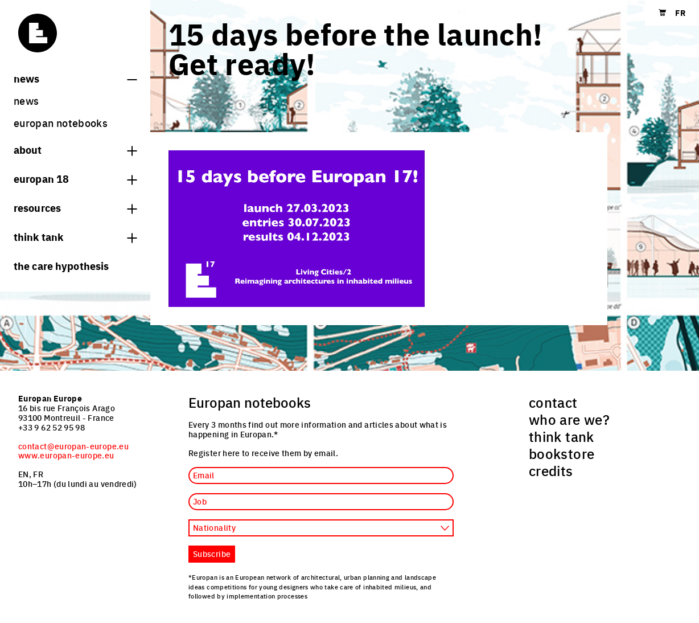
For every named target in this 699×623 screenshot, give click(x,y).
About (75, 149)
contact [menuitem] (553, 402)
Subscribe (212, 553)
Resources (75, 207)
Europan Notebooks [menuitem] (61, 123)
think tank (75, 236)
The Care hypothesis (61, 265)
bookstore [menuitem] (561, 453)
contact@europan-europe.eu (73, 446)
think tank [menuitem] (561, 436)
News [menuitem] (26, 100)
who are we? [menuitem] (569, 419)
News (75, 78)
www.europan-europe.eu (66, 455)
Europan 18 (75, 178)
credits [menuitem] (551, 470)
